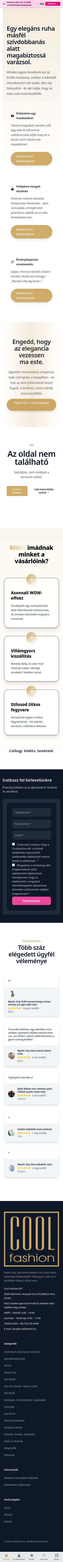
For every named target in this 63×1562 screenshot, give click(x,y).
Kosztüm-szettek (13, 1427)
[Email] (31, 835)
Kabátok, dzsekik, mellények (19, 1434)
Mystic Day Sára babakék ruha (34, 1164)
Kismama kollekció (14, 1420)
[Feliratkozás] (31, 901)
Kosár (7, 1507)
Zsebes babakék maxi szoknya (34, 1129)
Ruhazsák (9, 1455)
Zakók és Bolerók (13, 1441)
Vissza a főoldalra (17, 491)
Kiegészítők (10, 1448)
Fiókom (8, 1521)
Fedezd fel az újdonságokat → (26, 158)
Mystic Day (10, 1372)
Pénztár (8, 1514)
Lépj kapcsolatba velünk (44, 491)
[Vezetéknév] (31, 812)
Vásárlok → (52, 4)
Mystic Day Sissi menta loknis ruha (34, 1052)
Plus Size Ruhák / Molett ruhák (20, 1386)
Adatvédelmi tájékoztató (17, 1484)
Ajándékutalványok (14, 1358)
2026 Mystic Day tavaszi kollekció (22, 1351)
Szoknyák (9, 1406)
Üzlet (42, 4)
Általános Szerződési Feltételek (21, 1477)
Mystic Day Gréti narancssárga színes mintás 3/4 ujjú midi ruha (29, 1003)
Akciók (7, 1365)
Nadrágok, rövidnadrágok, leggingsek (25, 1400)
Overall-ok (9, 1413)
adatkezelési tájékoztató (26, 856)
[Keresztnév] (31, 824)
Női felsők (9, 1393)
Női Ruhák (9, 1379)
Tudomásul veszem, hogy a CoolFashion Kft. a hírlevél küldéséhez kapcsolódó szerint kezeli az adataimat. (31, 852)
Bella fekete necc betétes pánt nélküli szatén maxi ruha (34, 1090)
